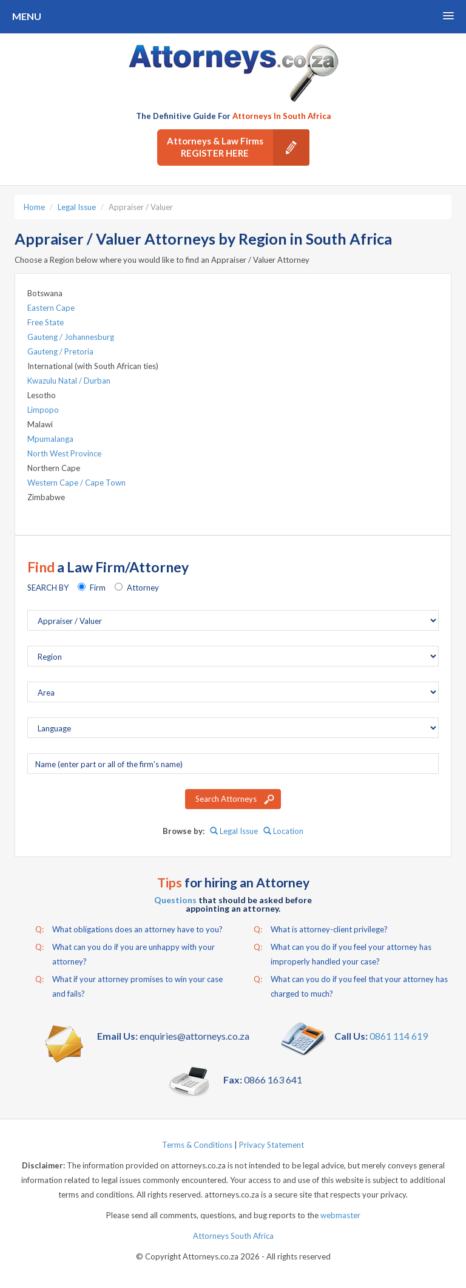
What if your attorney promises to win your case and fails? (129, 985)
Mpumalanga (50, 439)
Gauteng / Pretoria (60, 351)
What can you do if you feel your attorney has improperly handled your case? (342, 953)
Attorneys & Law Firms (238, 147)
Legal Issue (77, 207)
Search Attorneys (226, 799)
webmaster (340, 1215)
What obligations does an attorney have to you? (129, 929)
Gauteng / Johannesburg (70, 337)
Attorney (143, 587)
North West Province (64, 453)
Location (283, 831)
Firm (98, 587)
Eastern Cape (51, 308)
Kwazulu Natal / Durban (68, 380)
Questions (175, 900)
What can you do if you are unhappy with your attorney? (125, 953)
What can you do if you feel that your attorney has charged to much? (351, 985)
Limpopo (43, 410)
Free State (45, 322)
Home (34, 207)
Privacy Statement (271, 1145)
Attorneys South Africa (233, 1236)
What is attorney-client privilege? (321, 929)
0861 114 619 (399, 1036)
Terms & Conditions (197, 1145)
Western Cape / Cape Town (76, 482)
